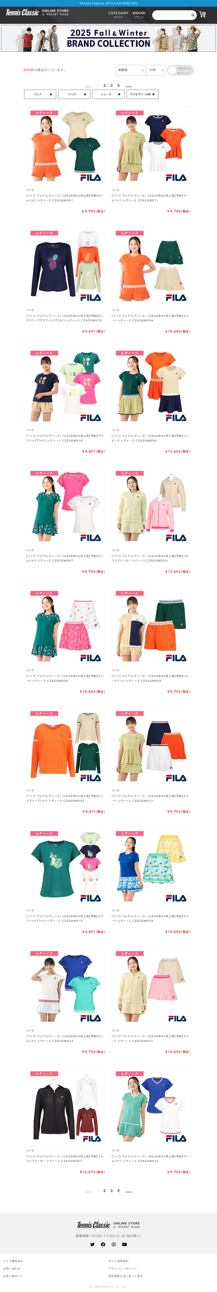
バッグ (72, 94)
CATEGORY (118, 14)
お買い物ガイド (13, 1276)
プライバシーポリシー (122, 1268)
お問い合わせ (11, 1268)
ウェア (38, 94)
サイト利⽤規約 (118, 1261)
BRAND (139, 14)
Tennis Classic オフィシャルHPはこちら (109, 3)
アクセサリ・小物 (140, 94)
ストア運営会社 (13, 1261)
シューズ (106, 94)
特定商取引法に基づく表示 (125, 1276)
